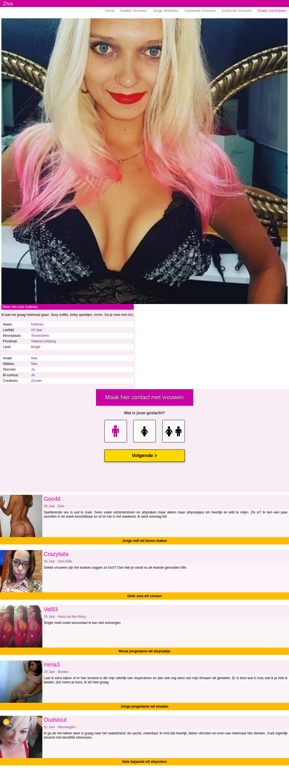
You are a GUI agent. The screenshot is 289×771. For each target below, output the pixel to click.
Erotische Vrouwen (237, 10)
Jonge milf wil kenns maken (144, 541)
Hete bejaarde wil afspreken (144, 762)
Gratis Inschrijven (272, 10)
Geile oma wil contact (144, 596)
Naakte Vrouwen (133, 10)
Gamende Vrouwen (200, 10)
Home (110, 10)
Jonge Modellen (166, 10)
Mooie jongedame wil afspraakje (144, 651)
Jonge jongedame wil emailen (144, 706)
